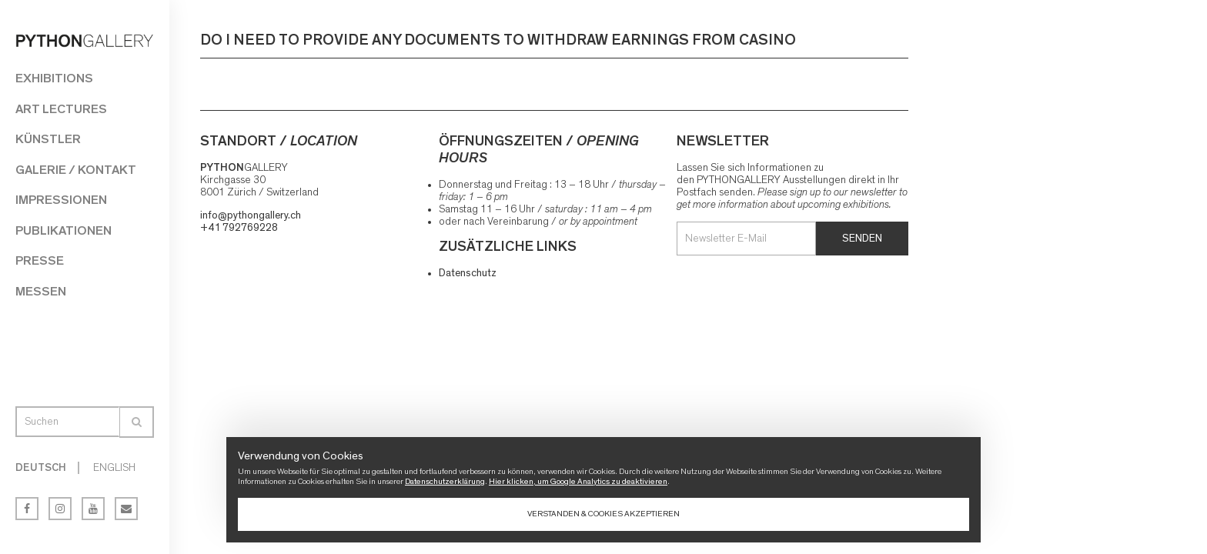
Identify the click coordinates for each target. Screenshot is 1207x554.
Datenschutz (468, 273)
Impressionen (61, 199)
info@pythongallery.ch (250, 215)
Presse (39, 260)
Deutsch (40, 467)
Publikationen (63, 230)
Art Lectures (61, 108)
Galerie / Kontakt (75, 169)
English (114, 467)
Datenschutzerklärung (445, 481)
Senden (862, 238)
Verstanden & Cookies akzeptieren (603, 513)
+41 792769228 (239, 227)
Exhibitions (54, 78)
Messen (40, 291)
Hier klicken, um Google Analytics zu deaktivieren (578, 481)
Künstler (48, 138)
